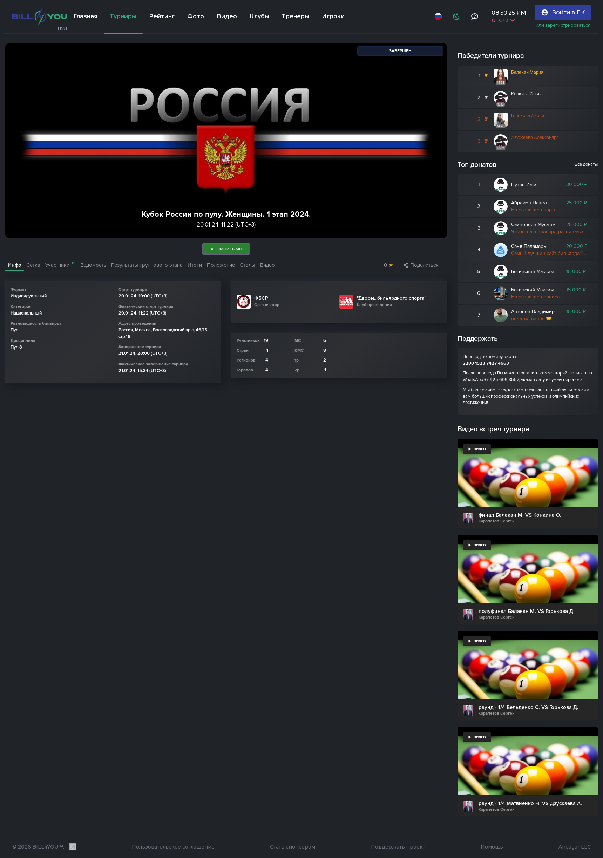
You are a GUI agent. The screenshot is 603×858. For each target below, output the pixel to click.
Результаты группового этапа (147, 265)
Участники (60, 264)
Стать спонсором (292, 847)
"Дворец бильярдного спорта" (391, 299)
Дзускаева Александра (535, 137)
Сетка (33, 265)
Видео (267, 265)
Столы (247, 265)
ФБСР (261, 299)
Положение (221, 265)
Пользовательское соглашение (173, 847)
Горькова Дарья (527, 116)
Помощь (492, 847)
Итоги (195, 265)
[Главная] (39, 16)
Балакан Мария (527, 72)
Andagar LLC (574, 847)
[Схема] (456, 16)
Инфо (14, 265)
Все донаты (586, 164)
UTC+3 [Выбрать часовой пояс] (503, 20)
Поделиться (421, 265)
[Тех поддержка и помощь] (474, 16)
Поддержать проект (398, 847)
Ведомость (93, 265)
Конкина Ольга (527, 94)
